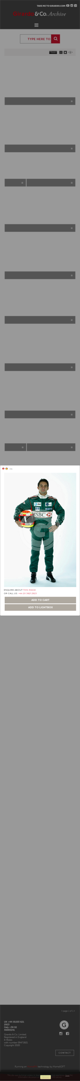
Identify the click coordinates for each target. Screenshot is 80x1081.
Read (67, 1075)
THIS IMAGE (29, 590)
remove (45, 1077)
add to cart (40, 600)
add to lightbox (40, 607)
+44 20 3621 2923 (28, 593)
